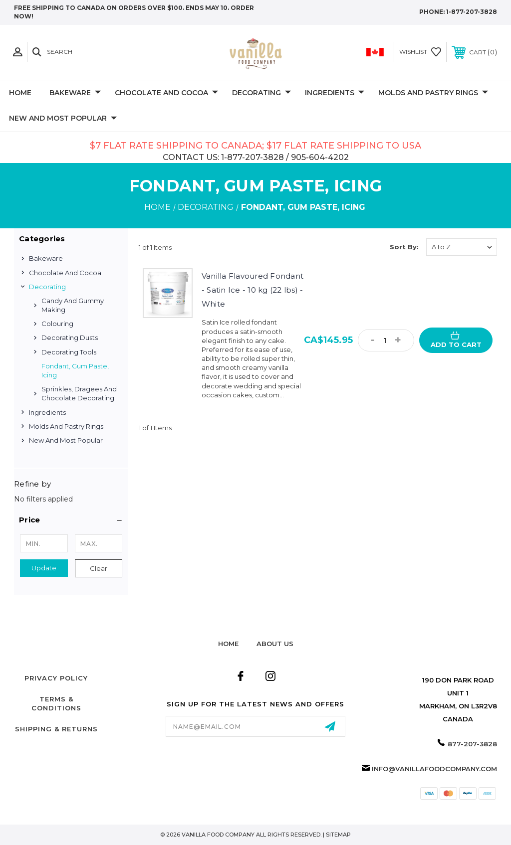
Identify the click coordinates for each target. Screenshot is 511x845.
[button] (71, 520)
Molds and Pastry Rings (433, 93)
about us (274, 644)
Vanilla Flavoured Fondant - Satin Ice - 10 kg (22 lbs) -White (252, 290)
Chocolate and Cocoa (166, 93)
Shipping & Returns (56, 729)
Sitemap (338, 834)
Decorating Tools (68, 352)
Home (20, 92)
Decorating (261, 93)
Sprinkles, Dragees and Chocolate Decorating (79, 393)
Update (43, 568)
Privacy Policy (56, 678)
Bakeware (75, 93)
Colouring (57, 324)
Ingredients (334, 93)
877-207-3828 (472, 744)
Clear (98, 568)
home (228, 644)
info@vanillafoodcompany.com (434, 769)
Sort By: (404, 247)
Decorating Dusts (69, 337)
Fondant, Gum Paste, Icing (75, 370)
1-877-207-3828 (471, 11)
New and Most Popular (63, 119)
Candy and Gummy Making (72, 305)
